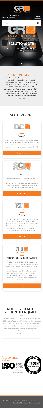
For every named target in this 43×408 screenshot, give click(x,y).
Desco (26, 403)
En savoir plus (22, 153)
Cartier (31, 403)
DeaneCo (16, 403)
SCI (21, 403)
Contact (37, 403)
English (37, 16)
